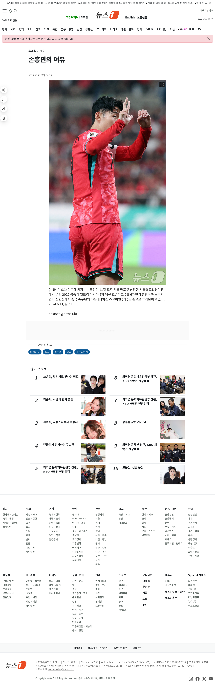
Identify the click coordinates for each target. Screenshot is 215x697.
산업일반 (192, 514)
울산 (97, 560)
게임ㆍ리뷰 (31, 601)
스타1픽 (192, 589)
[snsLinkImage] (191, 678)
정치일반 (7, 527)
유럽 (74, 527)
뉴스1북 (192, 601)
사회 (28, 509)
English (130, 17)
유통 (190, 535)
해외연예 (99, 597)
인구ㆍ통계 (54, 527)
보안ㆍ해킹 (31, 597)
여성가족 (30, 547)
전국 (97, 509)
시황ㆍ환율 (170, 535)
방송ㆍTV (100, 585)
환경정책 (53, 539)
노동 (28, 531)
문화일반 (76, 597)
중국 (47, 352)
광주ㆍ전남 (100, 547)
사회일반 (30, 551)
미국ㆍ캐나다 (78, 518)
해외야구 (123, 585)
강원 (97, 531)
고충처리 (137, 647)
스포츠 (122, 575)
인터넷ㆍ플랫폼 (33, 580)
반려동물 (76, 622)
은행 (167, 522)
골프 (121, 605)
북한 (144, 509)
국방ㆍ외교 (124, 514)
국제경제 (76, 539)
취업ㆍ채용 (193, 555)
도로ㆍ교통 (77, 618)
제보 (211, 10)
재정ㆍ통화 (54, 518)
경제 (51, 509)
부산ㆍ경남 (100, 555)
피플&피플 (77, 551)
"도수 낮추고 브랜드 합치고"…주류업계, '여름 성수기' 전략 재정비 (158, 3)
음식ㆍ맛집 (77, 630)
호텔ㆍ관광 (193, 551)
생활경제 (192, 539)
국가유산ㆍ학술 (80, 593)
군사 (144, 518)
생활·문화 (78, 575)
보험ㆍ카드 (170, 527)
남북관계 (146, 535)
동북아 (75, 514)
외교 (121, 509)
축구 (121, 589)
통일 (121, 518)
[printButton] (3, 118)
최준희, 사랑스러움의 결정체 (60, 422)
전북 (97, 543)
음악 (97, 593)
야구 (121, 580)
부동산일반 (8, 580)
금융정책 (169, 518)
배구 (121, 597)
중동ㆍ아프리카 (80, 531)
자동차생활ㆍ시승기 (82, 626)
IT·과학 (30, 575)
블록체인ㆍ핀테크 (174, 543)
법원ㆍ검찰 (31, 518)
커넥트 (203, 10)
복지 (28, 527)
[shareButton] (3, 89)
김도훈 (57, 352)
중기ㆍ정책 (193, 531)
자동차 (191, 527)
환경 (28, 535)
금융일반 (169, 514)
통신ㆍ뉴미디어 (33, 585)
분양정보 (7, 589)
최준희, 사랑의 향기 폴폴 (58, 399)
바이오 (53, 575)
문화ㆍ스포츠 (148, 531)
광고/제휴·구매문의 (98, 647)
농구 (121, 601)
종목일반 (123, 609)
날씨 (28, 539)
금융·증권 (171, 509)
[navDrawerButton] (4, 11)
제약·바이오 (55, 585)
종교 (74, 589)
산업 (190, 509)
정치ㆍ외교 (147, 514)
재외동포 (123, 522)
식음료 (191, 547)
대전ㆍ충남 (100, 539)
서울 (97, 518)
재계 (190, 518)
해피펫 (84, 17)
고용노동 (53, 531)
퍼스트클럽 (193, 605)
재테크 (168, 539)
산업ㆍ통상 (54, 522)
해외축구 (123, 593)
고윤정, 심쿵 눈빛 (132, 467)
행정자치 (99, 514)
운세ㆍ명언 (77, 614)
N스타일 (99, 605)
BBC (167, 580)
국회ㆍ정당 (8, 518)
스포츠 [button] (32, 50)
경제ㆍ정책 (54, 514)
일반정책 (7, 585)
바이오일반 (54, 593)
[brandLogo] (107, 15)
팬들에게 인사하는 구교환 (58, 445)
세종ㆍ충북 (100, 535)
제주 (97, 564)
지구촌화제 (77, 555)
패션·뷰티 (193, 543)
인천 (97, 527)
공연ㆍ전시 (77, 580)
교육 (28, 522)
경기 (97, 522)
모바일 (29, 589)
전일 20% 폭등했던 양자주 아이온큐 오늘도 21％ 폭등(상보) (39, 38)
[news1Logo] (16, 665)
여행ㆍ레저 (77, 609)
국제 (74, 509)
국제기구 (76, 547)
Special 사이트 (197, 575)
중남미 (75, 535)
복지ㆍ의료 (54, 580)
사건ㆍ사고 (31, 514)
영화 (97, 589)
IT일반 (29, 593)
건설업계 (7, 597)
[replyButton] (3, 99)
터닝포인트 (193, 597)
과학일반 (30, 605)
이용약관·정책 (120, 647)
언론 (74, 601)
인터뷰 (98, 601)
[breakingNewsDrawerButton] (10, 10)
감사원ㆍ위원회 (10, 522)
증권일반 (169, 531)
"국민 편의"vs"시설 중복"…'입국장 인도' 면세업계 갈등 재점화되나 (87, 3)
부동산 (6, 575)
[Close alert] (209, 38)
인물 (28, 543)
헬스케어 (53, 589)
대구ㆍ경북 (100, 551)
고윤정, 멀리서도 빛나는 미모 (60, 377)
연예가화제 (100, 580)
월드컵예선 (82, 352)
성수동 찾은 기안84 (134, 422)
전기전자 (192, 522)
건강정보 (76, 605)
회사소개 (78, 647)
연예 (97, 575)
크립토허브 (72, 17)
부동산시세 (8, 593)
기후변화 (76, 543)
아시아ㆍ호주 (78, 522)
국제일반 (76, 560)
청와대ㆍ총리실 (10, 514)
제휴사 (169, 575)
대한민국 (35, 352)
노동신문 (142, 17)
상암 (69, 352)
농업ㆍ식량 (54, 535)
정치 (5, 509)
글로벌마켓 (170, 585)
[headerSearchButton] (15, 10)
